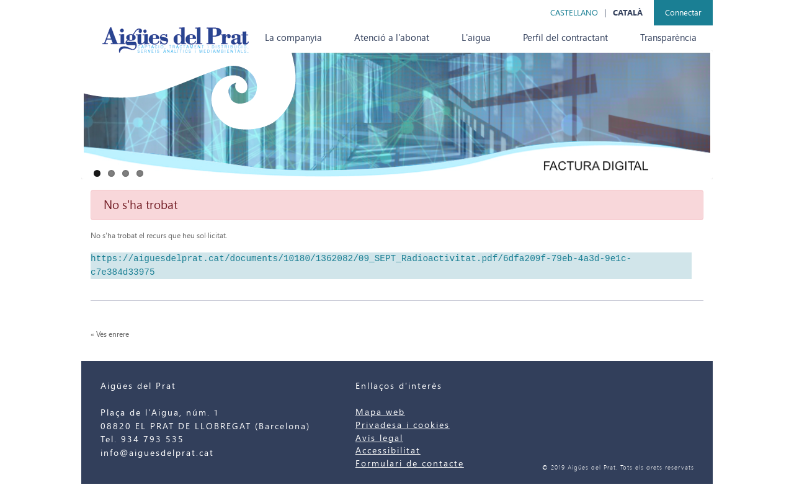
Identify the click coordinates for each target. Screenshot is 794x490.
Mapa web (380, 412)
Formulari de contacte (409, 463)
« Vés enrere (110, 334)
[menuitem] (293, 38)
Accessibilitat (388, 450)
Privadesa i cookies (402, 425)
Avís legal (379, 438)
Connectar (683, 12)
